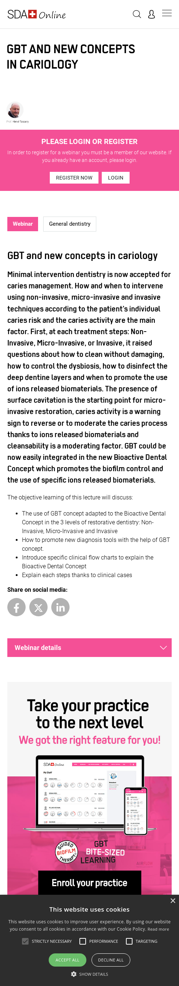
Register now (74, 178)
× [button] (172, 901)
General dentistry (69, 224)
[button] (89, 974)
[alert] (89, 940)
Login (115, 178)
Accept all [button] (67, 960)
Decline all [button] (111, 960)
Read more (158, 929)
